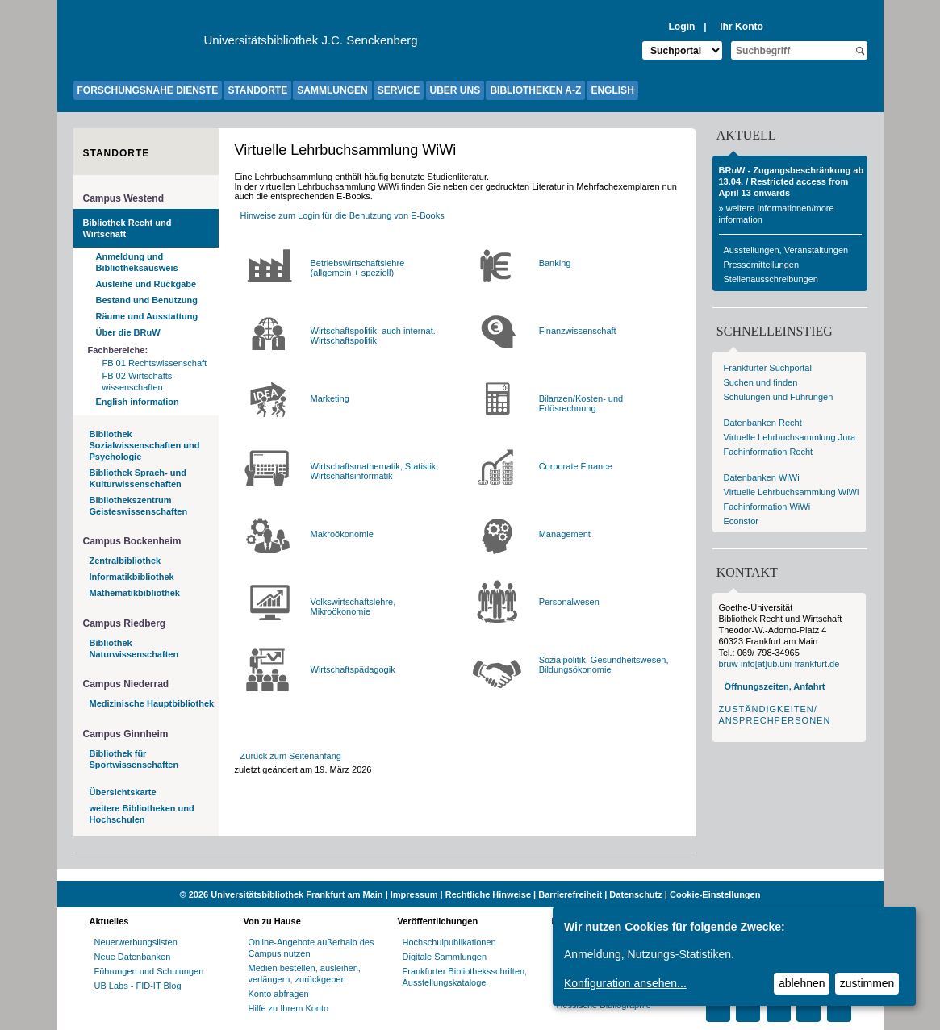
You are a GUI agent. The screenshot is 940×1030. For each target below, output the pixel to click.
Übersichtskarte (123, 792)
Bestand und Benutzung (147, 300)
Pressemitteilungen (762, 264)
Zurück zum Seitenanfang (290, 756)
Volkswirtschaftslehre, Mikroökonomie (353, 606)
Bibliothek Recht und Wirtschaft (127, 228)
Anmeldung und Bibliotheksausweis (137, 262)
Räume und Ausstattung (147, 316)
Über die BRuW (128, 332)
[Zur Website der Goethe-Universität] (138, 44)
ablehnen (802, 983)
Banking (555, 263)
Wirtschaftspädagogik (353, 669)
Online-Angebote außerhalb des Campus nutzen (311, 947)
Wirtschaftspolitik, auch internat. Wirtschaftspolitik (373, 335)
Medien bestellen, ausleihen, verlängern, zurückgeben (305, 973)
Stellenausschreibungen (771, 279)
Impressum (414, 894)
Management (565, 534)
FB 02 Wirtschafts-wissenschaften (138, 381)
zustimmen (867, 983)
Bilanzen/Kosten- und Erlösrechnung (581, 403)
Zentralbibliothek (125, 560)
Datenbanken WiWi (762, 477)
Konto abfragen (279, 994)
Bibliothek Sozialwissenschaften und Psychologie (145, 445)
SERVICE (399, 90)
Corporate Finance (575, 466)
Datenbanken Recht (763, 422)
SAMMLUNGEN (332, 90)
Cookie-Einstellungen (715, 894)
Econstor (741, 521)
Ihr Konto (741, 26)
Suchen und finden (761, 382)
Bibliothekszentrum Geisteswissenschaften (139, 505)
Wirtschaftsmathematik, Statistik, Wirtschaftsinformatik (375, 471)
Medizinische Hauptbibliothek (152, 703)
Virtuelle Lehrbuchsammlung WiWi (791, 492)
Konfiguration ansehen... (625, 983)
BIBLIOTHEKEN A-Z (535, 90)
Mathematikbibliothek (135, 593)
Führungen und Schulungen (149, 971)
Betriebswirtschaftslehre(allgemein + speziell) (358, 267)
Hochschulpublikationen (449, 942)
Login (681, 26)
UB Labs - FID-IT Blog (138, 985)
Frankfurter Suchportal (768, 368)
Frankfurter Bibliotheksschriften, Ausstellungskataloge (465, 976)
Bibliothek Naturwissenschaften (134, 648)
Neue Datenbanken (132, 956)
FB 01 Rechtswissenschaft (154, 363)
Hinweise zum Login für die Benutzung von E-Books (342, 215)
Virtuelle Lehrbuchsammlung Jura (790, 437)
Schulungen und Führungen (778, 397)
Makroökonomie (342, 534)
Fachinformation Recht (768, 452)
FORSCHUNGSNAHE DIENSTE (148, 90)
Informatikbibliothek (132, 577)
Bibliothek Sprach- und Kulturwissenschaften (138, 478)
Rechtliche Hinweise (488, 894)
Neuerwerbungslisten (136, 942)
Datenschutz (635, 894)
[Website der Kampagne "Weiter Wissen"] (470, 875)
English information (137, 402)
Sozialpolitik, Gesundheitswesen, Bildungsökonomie (604, 664)
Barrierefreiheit (570, 894)
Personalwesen (569, 602)
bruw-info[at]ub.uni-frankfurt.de (779, 664)
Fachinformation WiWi (767, 506)
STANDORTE (257, 90)
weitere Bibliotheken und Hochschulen (142, 813)
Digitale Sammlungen (445, 956)
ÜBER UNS (455, 90)
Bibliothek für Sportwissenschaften (134, 759)
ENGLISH (612, 90)
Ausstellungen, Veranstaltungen (786, 250)
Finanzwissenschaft (577, 331)
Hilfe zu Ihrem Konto (289, 1008)
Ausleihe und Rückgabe (146, 284)
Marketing (330, 398)
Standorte (116, 153)
